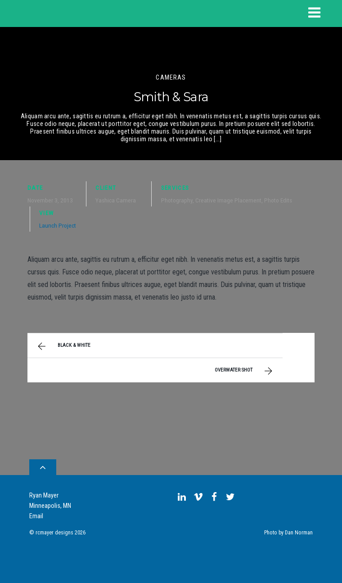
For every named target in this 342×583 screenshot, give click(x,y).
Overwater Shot (244, 371)
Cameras (171, 77)
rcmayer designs (54, 532)
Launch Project (57, 225)
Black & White (63, 346)
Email (36, 516)
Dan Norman (299, 532)
